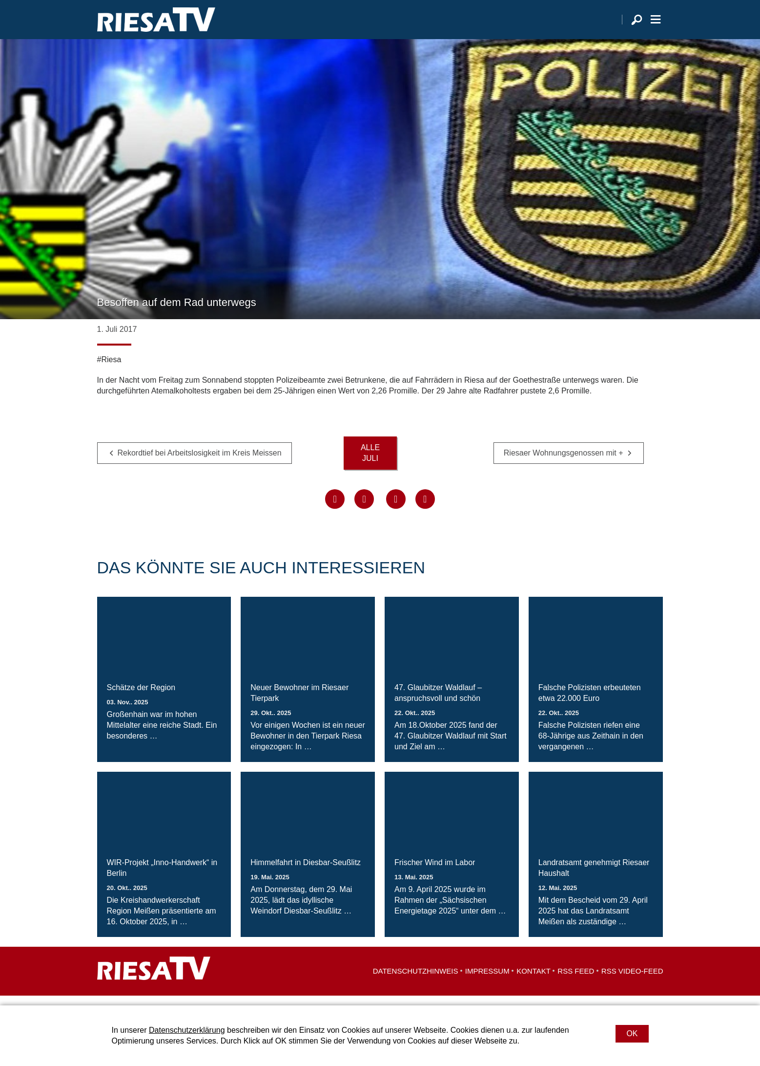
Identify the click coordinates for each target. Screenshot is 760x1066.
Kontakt (533, 981)
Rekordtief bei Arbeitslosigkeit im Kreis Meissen (200, 463)
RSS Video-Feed (632, 981)
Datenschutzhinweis (415, 981)
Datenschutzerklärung (187, 1030)
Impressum (487, 981)
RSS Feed (575, 981)
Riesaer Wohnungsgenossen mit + (563, 463)
